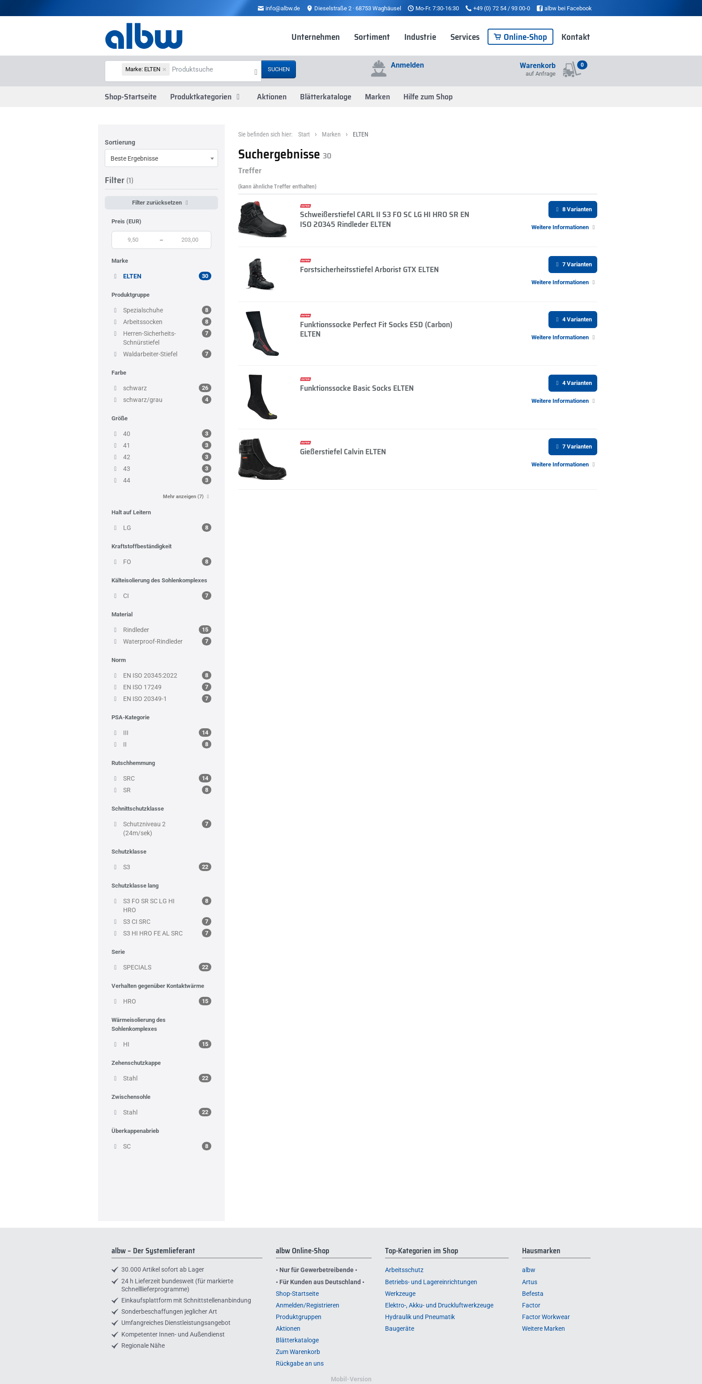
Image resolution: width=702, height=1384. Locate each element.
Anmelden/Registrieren (307, 1305)
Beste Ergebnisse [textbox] (134, 158)
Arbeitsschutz (404, 1269)
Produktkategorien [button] (207, 96)
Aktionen (272, 96)
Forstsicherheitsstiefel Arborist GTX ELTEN (369, 269)
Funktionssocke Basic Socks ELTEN (357, 388)
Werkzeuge (400, 1293)
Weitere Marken (543, 1328)
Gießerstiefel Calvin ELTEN (343, 451)
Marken (377, 96)
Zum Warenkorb (298, 1351)
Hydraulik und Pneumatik (420, 1316)
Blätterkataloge (325, 96)
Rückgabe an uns (300, 1363)
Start (304, 134)
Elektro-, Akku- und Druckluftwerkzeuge (439, 1305)
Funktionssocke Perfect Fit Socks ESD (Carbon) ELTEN (376, 329)
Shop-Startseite (131, 96)
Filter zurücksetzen (161, 202)
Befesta (533, 1293)
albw (528, 1269)
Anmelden (407, 65)
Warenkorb (538, 65)
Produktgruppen (298, 1316)
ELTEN (360, 134)
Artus (529, 1282)
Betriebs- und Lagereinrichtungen (431, 1282)
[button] (564, 227)
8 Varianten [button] (573, 209)
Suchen (279, 69)
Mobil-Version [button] (351, 1379)
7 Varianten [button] (573, 264)
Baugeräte (399, 1328)
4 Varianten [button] (573, 319)
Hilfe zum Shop (428, 96)
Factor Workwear (546, 1316)
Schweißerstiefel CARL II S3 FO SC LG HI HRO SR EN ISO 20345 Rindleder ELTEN (384, 219)
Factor (531, 1305)
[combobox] (161, 158)
